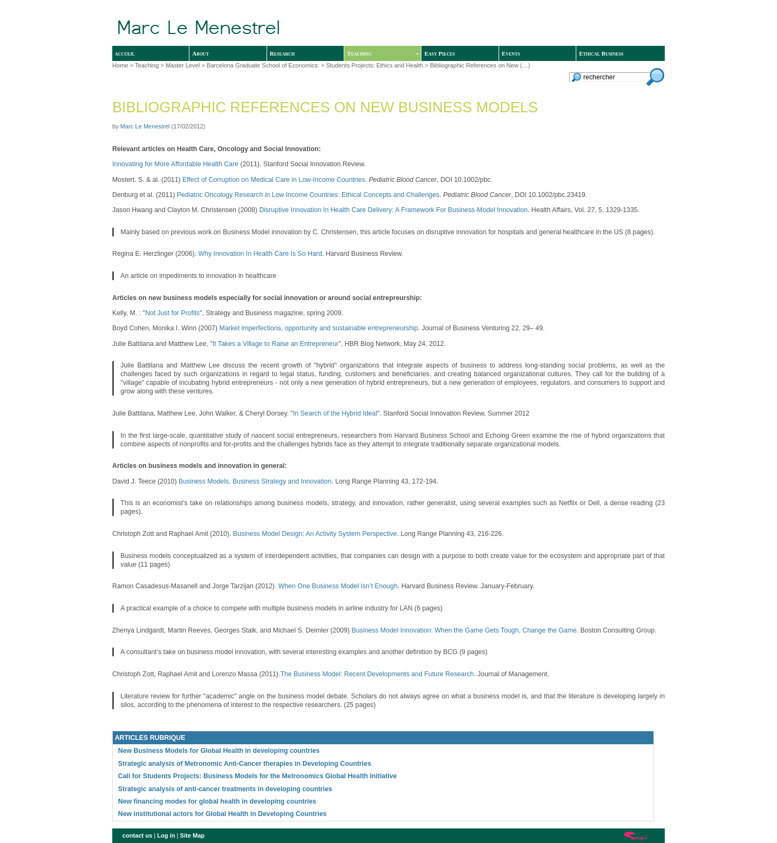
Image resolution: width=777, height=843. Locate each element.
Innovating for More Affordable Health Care (175, 164)
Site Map (192, 835)
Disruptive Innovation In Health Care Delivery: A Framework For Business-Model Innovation (393, 210)
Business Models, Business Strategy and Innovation (255, 481)
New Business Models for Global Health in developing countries (219, 750)
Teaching (383, 53)
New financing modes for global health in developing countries (217, 801)
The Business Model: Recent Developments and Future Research (377, 674)
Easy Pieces (439, 53)
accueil (125, 53)
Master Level (183, 65)
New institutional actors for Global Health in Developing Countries (222, 814)
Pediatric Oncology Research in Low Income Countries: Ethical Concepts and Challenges (308, 195)
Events (511, 53)
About (200, 53)
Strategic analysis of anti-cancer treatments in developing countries (225, 789)
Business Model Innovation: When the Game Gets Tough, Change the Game (463, 630)
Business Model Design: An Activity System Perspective (315, 534)
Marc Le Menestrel (145, 126)
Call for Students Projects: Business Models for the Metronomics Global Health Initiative (257, 776)
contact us (137, 835)
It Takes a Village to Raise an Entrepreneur (276, 344)
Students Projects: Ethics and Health (374, 65)
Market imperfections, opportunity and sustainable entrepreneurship (318, 328)
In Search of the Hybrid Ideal (335, 413)
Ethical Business (601, 53)
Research (282, 53)
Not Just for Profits (172, 313)
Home (120, 65)
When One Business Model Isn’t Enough (338, 586)
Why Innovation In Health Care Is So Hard (260, 253)
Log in (166, 835)
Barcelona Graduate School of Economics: (263, 65)
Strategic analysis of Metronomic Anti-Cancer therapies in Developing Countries (244, 763)
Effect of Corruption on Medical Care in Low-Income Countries (273, 179)
